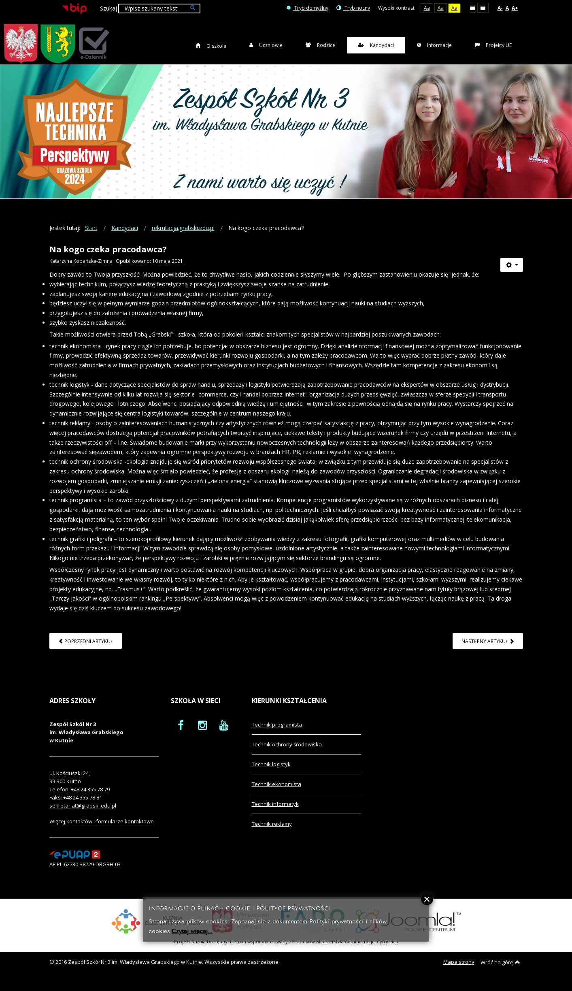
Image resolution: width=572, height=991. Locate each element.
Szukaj (108, 8)
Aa (427, 7)
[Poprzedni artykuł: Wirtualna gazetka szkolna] (85, 650)
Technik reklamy (272, 832)
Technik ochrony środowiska (287, 753)
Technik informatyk (275, 812)
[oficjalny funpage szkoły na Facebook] (181, 734)
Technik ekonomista (276, 793)
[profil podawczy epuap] (74, 862)
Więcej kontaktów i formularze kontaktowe (101, 830)
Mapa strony (458, 970)
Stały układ (472, 7)
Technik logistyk (271, 773)
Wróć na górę (500, 971)
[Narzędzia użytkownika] (511, 274)
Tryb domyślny (307, 8)
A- (500, 7)
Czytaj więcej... (192, 930)
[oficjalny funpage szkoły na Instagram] (202, 734)
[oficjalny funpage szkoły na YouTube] (223, 734)
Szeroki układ (483, 7)
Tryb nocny (353, 8)
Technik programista (277, 733)
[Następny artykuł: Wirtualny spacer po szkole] (488, 650)
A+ (515, 7)
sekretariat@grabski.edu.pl (82, 814)
